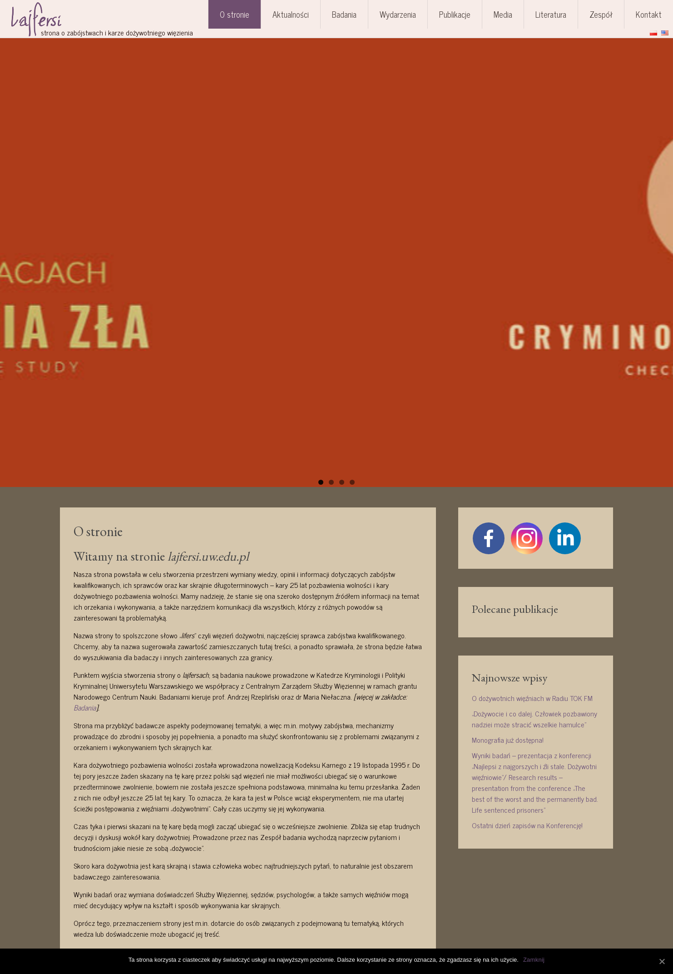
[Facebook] (489, 538)
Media (503, 14)
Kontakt (649, 14)
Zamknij (533, 959)
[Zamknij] (661, 961)
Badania (344, 14)
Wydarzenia (398, 14)
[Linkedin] (565, 538)
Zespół (601, 14)
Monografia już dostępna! (508, 739)
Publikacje (454, 14)
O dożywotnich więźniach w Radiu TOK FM (532, 698)
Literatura (550, 14)
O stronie (234, 14)
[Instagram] (527, 538)
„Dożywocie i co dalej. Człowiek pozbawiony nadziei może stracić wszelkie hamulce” (534, 718)
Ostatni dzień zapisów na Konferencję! (527, 825)
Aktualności (290, 14)
